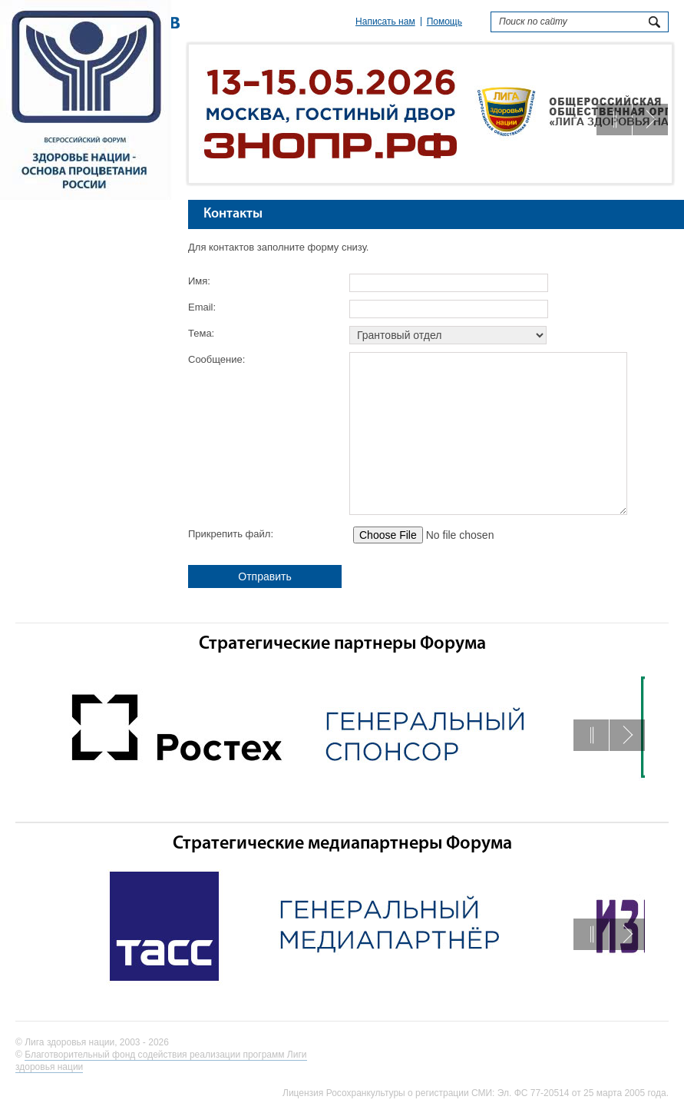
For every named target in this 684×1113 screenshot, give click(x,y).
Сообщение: (216, 359)
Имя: (199, 281)
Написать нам (385, 21)
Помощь (444, 21)
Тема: (201, 333)
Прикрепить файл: (230, 534)
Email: (202, 307)
